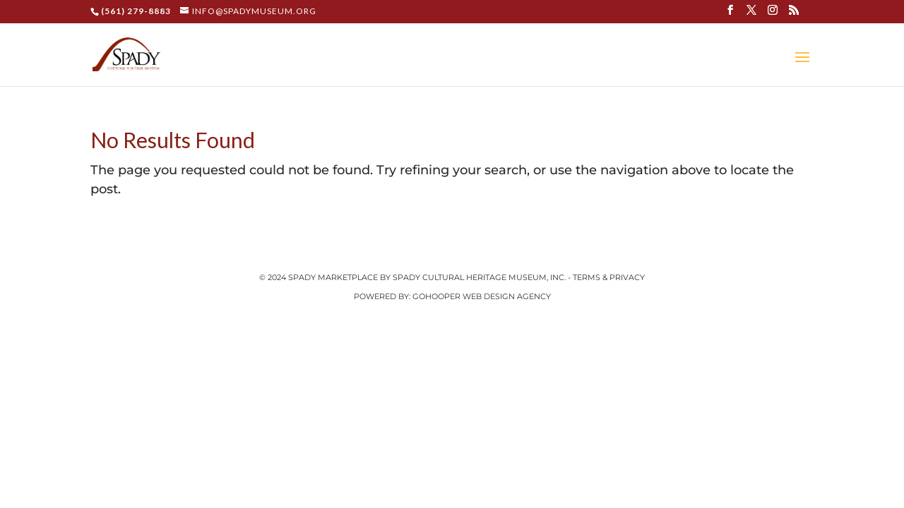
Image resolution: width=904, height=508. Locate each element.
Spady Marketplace (334, 277)
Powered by (381, 296)
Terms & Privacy (609, 277)
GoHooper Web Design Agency (481, 296)
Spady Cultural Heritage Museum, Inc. (479, 277)
